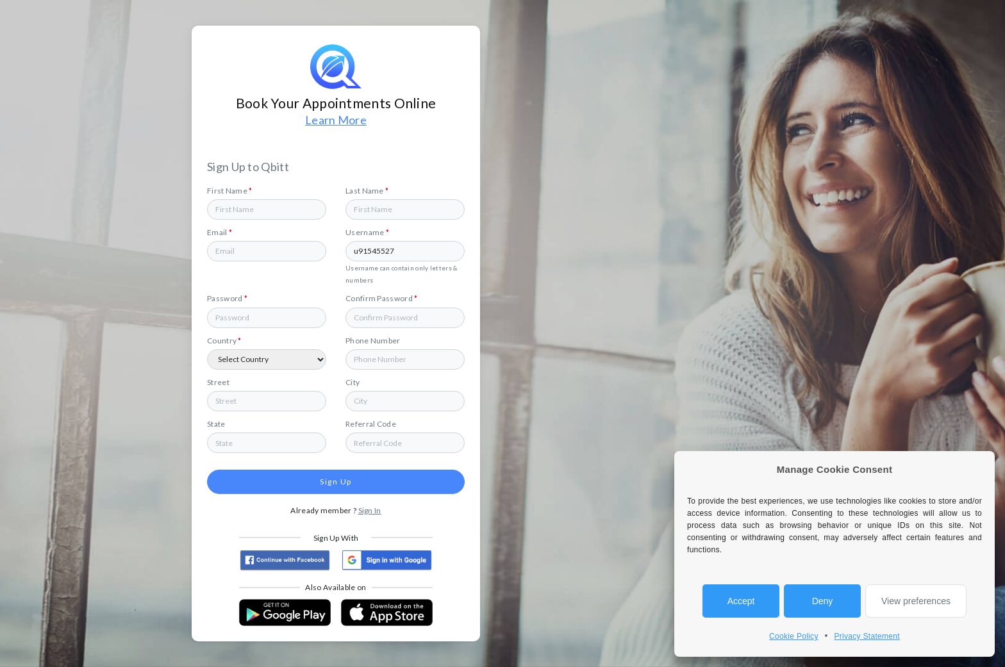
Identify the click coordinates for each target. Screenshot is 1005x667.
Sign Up (335, 481)
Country (224, 340)
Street (218, 382)
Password (227, 298)
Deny (822, 601)
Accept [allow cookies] (741, 601)
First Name (230, 190)
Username (367, 232)
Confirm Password (381, 298)
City (352, 382)
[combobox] (405, 401)
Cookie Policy (793, 636)
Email (219, 232)
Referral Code (370, 424)
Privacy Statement (866, 636)
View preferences (916, 601)
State (216, 424)
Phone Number (373, 340)
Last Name (366, 190)
